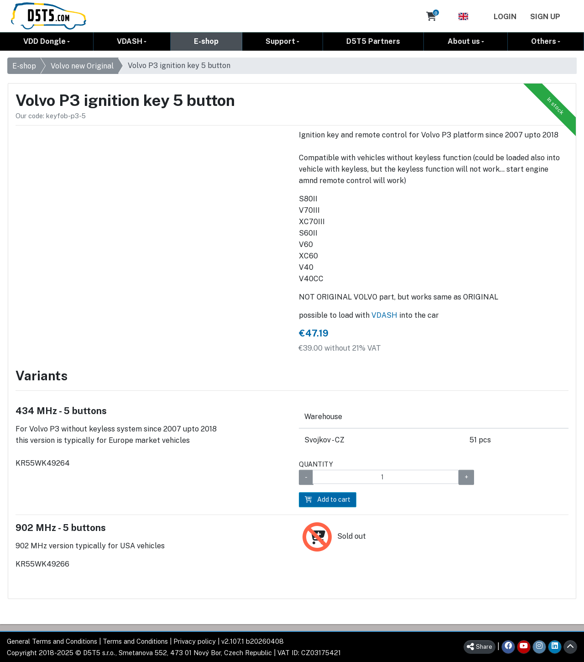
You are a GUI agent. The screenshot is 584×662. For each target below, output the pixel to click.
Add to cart (327, 499)
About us (464, 41)
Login (505, 16)
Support (280, 41)
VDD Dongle (44, 41)
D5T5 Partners (373, 41)
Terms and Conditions (135, 641)
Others (543, 41)
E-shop (206, 41)
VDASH (129, 41)
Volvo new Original (82, 66)
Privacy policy (194, 641)
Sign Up (545, 16)
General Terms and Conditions (52, 641)
